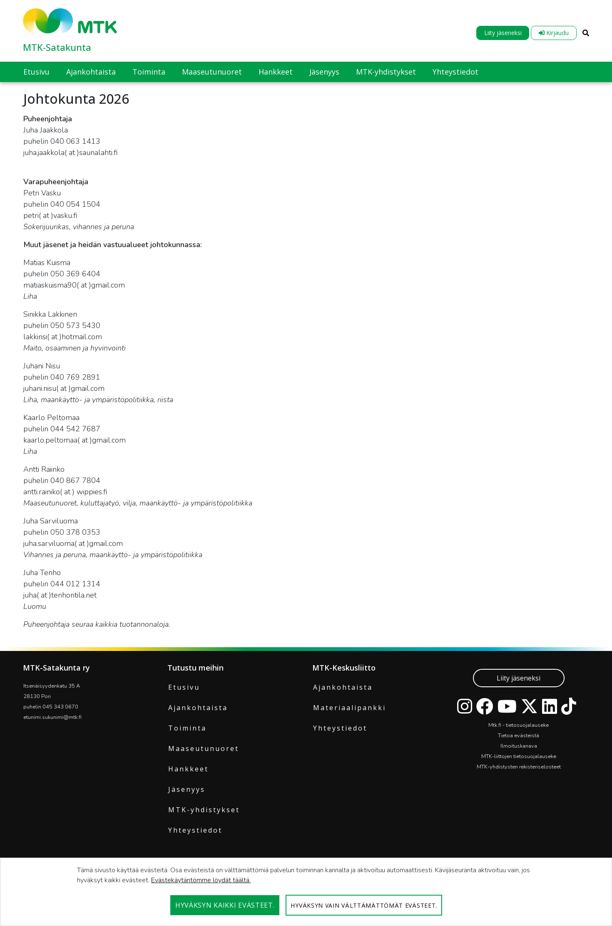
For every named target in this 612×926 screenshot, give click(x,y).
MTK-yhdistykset (204, 809)
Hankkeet (188, 768)
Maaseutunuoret (203, 748)
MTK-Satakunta (57, 47)
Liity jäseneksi (503, 33)
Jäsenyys (186, 789)
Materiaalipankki (349, 707)
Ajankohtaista (198, 707)
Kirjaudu (554, 33)
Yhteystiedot (195, 830)
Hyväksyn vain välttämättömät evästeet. (364, 905)
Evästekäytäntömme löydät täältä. (201, 880)
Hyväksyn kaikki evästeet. (225, 905)
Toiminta (187, 728)
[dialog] (306, 892)
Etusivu (184, 687)
